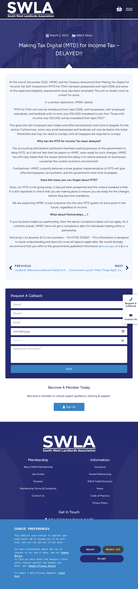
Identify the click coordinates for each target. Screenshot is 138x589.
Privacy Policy (100, 502)
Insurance (100, 467)
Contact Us (38, 495)
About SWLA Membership (38, 467)
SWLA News (84, 35)
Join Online (38, 474)
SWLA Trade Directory (100, 481)
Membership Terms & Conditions (38, 488)
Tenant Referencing (100, 474)
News (100, 488)
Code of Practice (100, 495)
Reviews (38, 481)
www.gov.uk (110, 246)
